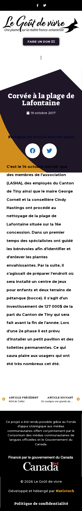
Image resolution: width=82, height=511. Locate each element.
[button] (41, 58)
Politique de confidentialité (41, 503)
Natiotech (65, 491)
